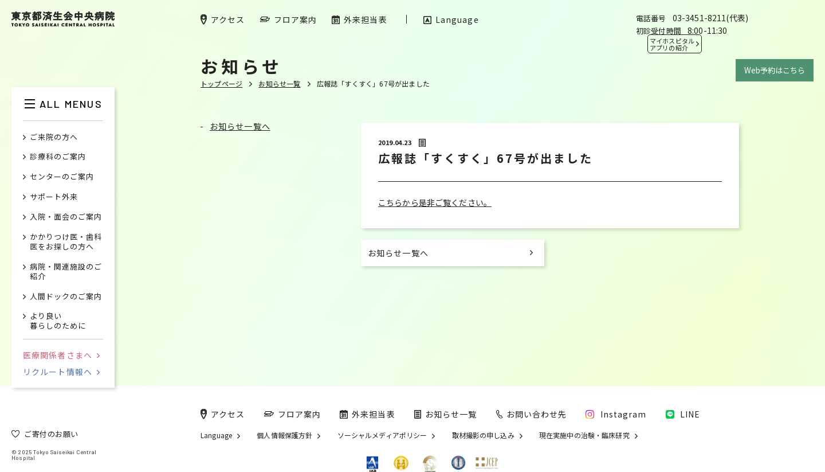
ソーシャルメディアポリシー (382, 435)
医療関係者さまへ (61, 355)
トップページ (221, 83)
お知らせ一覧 (279, 83)
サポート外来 (54, 197)
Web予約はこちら (774, 70)
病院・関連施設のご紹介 (66, 272)
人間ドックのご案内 (66, 297)
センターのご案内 (62, 177)
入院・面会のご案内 (66, 217)
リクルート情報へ (61, 372)
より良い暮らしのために (58, 321)
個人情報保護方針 (284, 435)
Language (216, 435)
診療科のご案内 (58, 157)
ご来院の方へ (54, 137)
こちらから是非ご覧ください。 (435, 202)
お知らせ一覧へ (240, 126)
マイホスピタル (672, 44)
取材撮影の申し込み (483, 435)
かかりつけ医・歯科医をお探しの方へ (66, 242)
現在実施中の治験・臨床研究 (584, 435)
